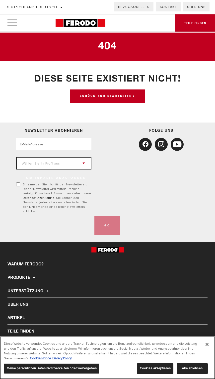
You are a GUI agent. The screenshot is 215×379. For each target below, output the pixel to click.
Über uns (196, 7)
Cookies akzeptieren (155, 368)
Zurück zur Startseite (106, 96)
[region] (107, 358)
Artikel (16, 318)
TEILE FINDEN (20, 331)
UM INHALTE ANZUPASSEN (56, 178)
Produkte (22, 278)
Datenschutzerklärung (39, 198)
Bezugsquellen (134, 7)
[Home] (80, 23)
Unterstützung (28, 291)
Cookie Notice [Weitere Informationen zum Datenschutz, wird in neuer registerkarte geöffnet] (40, 358)
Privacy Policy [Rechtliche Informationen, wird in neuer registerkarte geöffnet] (62, 358)
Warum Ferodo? (25, 264)
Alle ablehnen (192, 368)
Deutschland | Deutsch (31, 7)
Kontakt (168, 7)
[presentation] (54, 225)
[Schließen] (207, 344)
